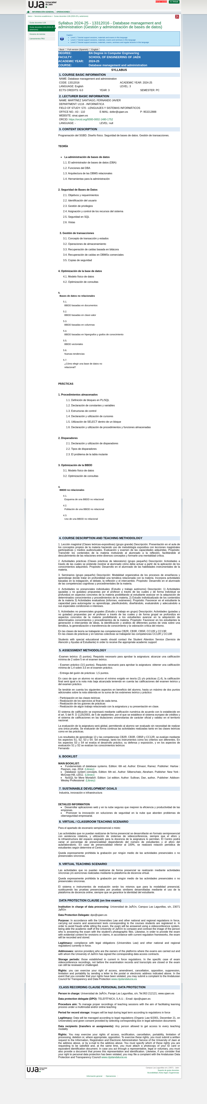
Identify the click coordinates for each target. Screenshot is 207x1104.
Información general (43, 12)
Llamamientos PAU (37, 39)
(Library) (89, 769)
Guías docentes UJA (38, 23)
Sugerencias (174, 1073)
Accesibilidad (152, 1073)
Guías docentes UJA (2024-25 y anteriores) (42, 28)
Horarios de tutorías (37, 34)
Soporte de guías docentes (168, 1070)
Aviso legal (163, 1073)
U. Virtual (174, 2)
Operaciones (63, 12)
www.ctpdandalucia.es (124, 979)
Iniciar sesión (161, 2)
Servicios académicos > (43, 16)
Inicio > (30, 16)
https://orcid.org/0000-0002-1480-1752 (91, 119)
